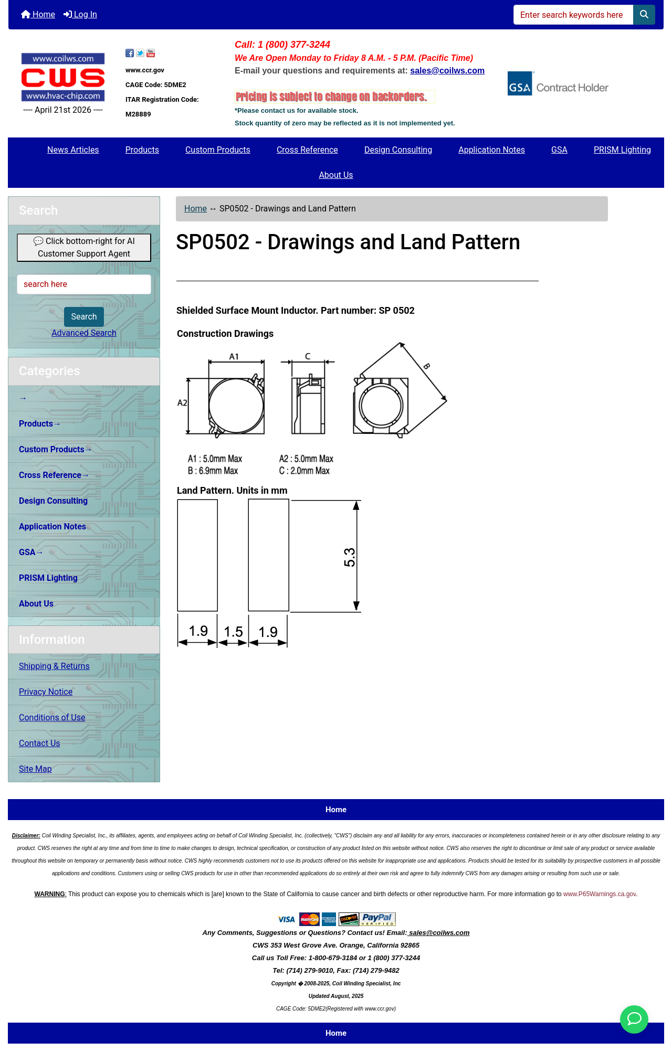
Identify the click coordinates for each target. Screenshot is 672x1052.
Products (142, 150)
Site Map (35, 769)
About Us (336, 175)
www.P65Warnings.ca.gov (599, 894)
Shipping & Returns (54, 666)
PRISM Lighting (622, 150)
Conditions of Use (52, 717)
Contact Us (39, 743)
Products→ (40, 424)
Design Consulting (398, 150)
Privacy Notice (45, 692)
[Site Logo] (63, 77)
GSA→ (31, 552)
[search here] (84, 284)
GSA (559, 150)
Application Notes (491, 150)
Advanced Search (84, 333)
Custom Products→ (56, 449)
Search (84, 317)
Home (38, 14)
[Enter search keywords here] (573, 15)
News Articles (73, 150)
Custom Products (217, 150)
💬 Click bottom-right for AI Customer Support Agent (84, 247)
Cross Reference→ (54, 475)
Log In (80, 14)
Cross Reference (307, 150)
